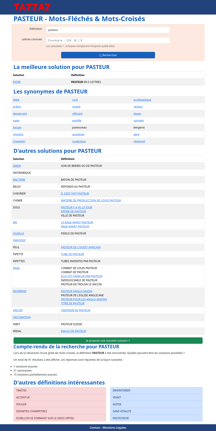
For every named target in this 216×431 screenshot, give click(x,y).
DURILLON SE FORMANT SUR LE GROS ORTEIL (45, 418)
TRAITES (21, 390)
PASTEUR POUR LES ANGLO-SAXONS (84, 299)
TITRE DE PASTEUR (72, 303)
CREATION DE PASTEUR (75, 310)
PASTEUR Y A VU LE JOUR (76, 207)
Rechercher (108, 55)
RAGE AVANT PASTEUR (75, 226)
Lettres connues (32, 39)
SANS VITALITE (122, 411)
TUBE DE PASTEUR (72, 254)
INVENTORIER (121, 390)
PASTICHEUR (121, 418)
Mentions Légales (114, 427)
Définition (35, 29)
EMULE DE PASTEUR (73, 331)
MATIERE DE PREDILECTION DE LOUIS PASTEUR (91, 200)
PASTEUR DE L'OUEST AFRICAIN (81, 247)
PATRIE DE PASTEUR (73, 211)
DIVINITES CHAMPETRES (31, 411)
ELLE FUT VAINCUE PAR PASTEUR (81, 276)
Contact (95, 427)
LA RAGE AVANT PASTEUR (77, 222)
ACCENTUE (23, 397)
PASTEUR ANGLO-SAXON (76, 291)
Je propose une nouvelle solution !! (108, 340)
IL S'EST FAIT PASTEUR (75, 193)
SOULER (21, 404)
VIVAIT (117, 397)
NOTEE (117, 404)
